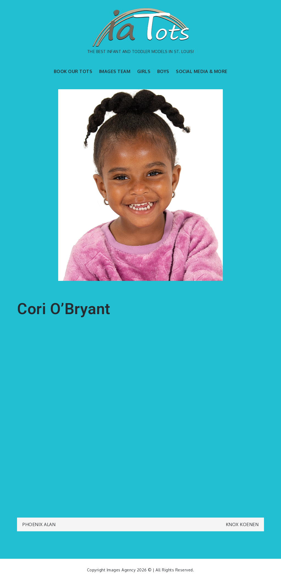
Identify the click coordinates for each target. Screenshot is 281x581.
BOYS (163, 71)
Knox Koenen (242, 524)
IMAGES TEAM (115, 71)
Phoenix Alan (39, 524)
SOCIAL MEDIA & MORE (201, 71)
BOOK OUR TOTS (73, 71)
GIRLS (144, 71)
